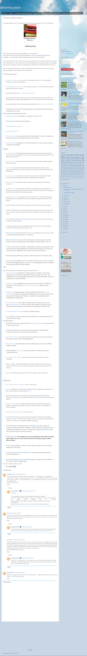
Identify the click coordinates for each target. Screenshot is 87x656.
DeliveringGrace (15, 491)
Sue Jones (9, 539)
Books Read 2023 (76, 13)
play (72, 167)
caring (69, 174)
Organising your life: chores (74, 141)
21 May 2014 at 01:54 (15, 513)
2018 (64, 211)
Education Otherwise (12, 116)
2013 (64, 221)
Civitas (8, 226)
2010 (64, 228)
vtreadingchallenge (64, 179)
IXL (7, 373)
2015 (64, 217)
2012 (64, 224)
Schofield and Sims (11, 188)
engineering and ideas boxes (44, 429)
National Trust (10, 292)
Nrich (7, 364)
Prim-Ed (8, 255)
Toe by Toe (9, 260)
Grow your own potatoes (12, 403)
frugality (71, 162)
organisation (77, 170)
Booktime (8, 389)
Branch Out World (11, 240)
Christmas (81, 174)
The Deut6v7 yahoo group (13, 80)
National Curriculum (36, 323)
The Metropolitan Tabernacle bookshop (16, 219)
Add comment (7, 582)
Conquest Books (10, 153)
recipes (64, 174)
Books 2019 (38, 13)
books (81, 155)
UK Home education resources (23, 13)
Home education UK (12, 131)
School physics (10, 343)
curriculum (71, 171)
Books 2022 (65, 13)
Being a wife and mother (68, 160)
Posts (64, 59)
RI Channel (20, 350)
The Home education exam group (15, 86)
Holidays (76, 165)
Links (67, 157)
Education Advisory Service (14, 126)
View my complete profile (67, 53)
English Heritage (11, 283)
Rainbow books (10, 233)
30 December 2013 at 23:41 (19, 474)
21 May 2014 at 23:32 (27, 527)
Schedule (69, 176)
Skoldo (8, 205)
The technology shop (11, 176)
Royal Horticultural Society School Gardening (19, 459)
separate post (39, 55)
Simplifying (70, 82)
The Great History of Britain (74, 113)
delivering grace (10, 7)
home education (67, 155)
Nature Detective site (15, 304)
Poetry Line (9, 445)
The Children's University (13, 316)
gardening (65, 167)
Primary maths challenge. (47, 104)
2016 (64, 215)
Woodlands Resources (13, 330)
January (66, 204)
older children (64, 168)
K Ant (8, 513)
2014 (64, 219)
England (74, 173)
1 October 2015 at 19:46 (19, 539)
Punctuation (63, 176)
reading (71, 170)
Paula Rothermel (11, 136)
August (66, 195)
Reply (8, 484)
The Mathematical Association (14, 357)
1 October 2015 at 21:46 (28, 558)
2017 (64, 213)
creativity (79, 168)
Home (4, 13)
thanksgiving (80, 177)
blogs (83, 171)
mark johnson (10, 572)
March (65, 199)
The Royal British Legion (13, 417)
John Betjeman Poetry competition (15, 384)
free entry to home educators (30, 285)
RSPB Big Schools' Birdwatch (14, 412)
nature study (76, 164)
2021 (64, 185)
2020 (64, 206)
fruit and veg (79, 167)
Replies (10, 488)
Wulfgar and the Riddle (69, 192)
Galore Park (9, 167)
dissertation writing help (18, 576)
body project (75, 176)
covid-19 (73, 177)
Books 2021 (56, 13)
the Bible (69, 173)
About (10, 13)
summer (73, 168)
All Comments (66, 62)
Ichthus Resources (11, 161)
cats (79, 173)
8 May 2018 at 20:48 (20, 572)
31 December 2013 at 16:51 (28, 491)
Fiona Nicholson (11, 143)
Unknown (9, 474)
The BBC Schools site (12, 337)
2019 (64, 208)
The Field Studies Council (13, 311)
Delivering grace (76, 157)
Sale (63, 177)
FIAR (79, 160)
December (66, 187)
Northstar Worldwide (11, 210)
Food (77, 162)
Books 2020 (47, 13)
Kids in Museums (11, 273)
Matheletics (31, 397)
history (79, 159)
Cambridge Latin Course (12, 197)
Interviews (77, 171)
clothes (68, 177)
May (65, 197)
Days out (63, 159)
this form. (29, 391)
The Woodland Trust (12, 302)
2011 (64, 226)
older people (81, 176)
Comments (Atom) (14, 653)
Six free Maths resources (74, 121)
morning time (64, 170)
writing (74, 174)
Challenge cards (34, 425)
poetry (63, 173)
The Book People (10, 182)
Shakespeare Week (12, 436)
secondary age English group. (27, 93)
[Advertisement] (30, 635)
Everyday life (69, 165)
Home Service (10, 121)
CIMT (8, 247)
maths (82, 165)
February (66, 201)
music (83, 173)
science (63, 162)
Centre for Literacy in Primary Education (18, 452)
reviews (72, 159)
